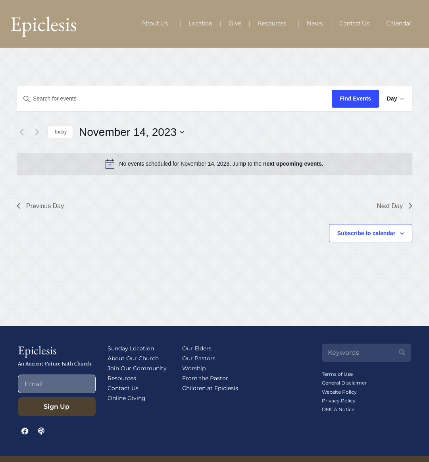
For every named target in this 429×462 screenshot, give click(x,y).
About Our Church (133, 358)
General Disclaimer (344, 383)
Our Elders (197, 348)
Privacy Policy (339, 401)
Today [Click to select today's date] (60, 132)
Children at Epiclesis (210, 388)
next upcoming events (292, 163)
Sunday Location (131, 348)
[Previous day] (21, 132)
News (315, 23)
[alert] (221, 163)
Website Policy (339, 392)
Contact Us (354, 23)
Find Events (351, 98)
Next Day (394, 206)
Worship (194, 368)
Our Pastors (198, 358)
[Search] (402, 353)
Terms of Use (337, 374)
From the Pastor (205, 378)
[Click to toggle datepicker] (131, 132)
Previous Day (40, 206)
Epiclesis (43, 23)
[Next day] (37, 132)
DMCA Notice (338, 409)
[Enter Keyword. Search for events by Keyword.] (172, 98)
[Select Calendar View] (393, 98)
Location (200, 23)
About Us (156, 23)
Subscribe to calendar (366, 233)
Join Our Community (137, 368)
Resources (274, 23)
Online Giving (127, 398)
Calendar (398, 23)
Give (235, 23)
